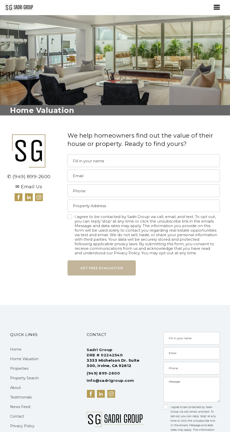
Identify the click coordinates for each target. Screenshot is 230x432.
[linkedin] (29, 197)
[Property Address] (144, 206)
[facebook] (18, 197)
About (15, 387)
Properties (19, 368)
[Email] (144, 176)
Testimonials (21, 397)
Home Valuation (24, 359)
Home (15, 349)
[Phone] (144, 190)
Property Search (24, 378)
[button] (217, 7)
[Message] (191, 389)
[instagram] (39, 197)
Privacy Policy (22, 426)
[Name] (144, 161)
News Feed (20, 407)
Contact (17, 416)
